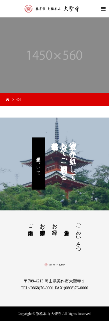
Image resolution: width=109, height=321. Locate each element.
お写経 (55, 223)
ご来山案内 (30, 223)
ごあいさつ (78, 235)
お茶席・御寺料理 (42, 223)
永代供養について (38, 163)
